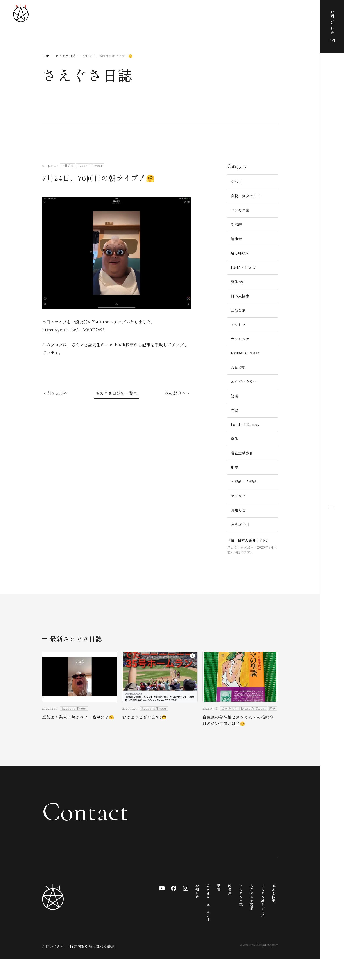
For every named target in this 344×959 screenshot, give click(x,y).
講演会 (236, 238)
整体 (234, 438)
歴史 (234, 410)
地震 (234, 467)
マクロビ (238, 495)
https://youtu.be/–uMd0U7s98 (73, 329)
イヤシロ (238, 324)
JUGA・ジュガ (243, 267)
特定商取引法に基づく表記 (92, 946)
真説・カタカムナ (246, 195)
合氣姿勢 (238, 367)
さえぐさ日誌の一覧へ (117, 393)
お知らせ (238, 510)
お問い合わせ (53, 946)
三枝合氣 (238, 310)
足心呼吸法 (240, 253)
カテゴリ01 (240, 524)
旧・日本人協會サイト (248, 540)
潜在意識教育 (242, 453)
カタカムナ (240, 338)
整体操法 (238, 281)
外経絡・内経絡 (244, 481)
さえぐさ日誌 (87, 74)
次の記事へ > (177, 393)
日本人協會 (240, 295)
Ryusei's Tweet (245, 353)
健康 (234, 395)
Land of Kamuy (245, 424)
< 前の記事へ (56, 393)
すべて (236, 181)
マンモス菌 (240, 210)
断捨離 (236, 224)
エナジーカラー (244, 381)
